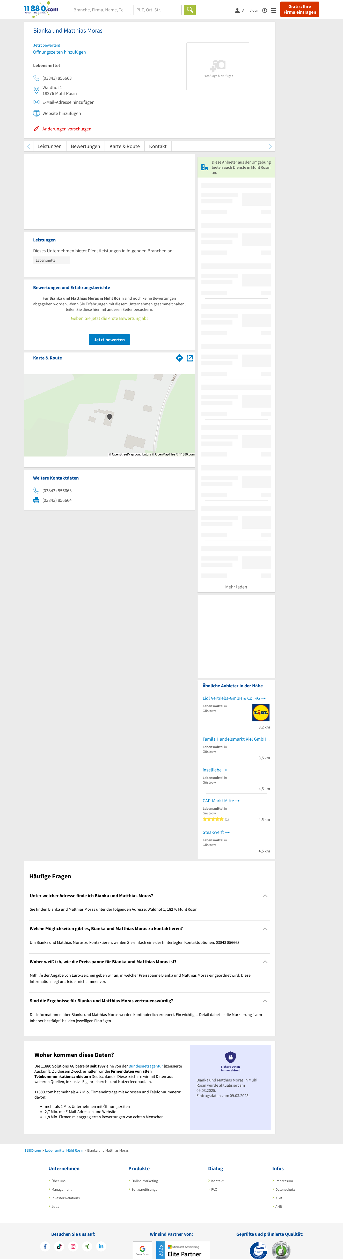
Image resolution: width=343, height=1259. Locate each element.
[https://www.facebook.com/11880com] (45, 1247)
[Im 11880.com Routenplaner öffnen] (179, 357)
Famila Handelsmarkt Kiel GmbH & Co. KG (236, 739)
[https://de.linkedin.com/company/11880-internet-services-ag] (101, 1247)
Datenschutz (285, 1189)
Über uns (58, 1181)
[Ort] (157, 10)
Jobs (55, 1206)
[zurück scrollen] (28, 146)
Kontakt (158, 146)
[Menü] (275, 10)
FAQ (214, 1189)
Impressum (284, 1181)
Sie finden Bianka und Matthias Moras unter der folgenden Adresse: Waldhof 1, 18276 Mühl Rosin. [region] (114, 909)
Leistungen (50, 146)
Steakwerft (213, 832)
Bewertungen (85, 146)
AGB (278, 1198)
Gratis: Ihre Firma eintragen (299, 9)
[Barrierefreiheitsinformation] (266, 10)
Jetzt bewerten (109, 340)
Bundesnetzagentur (146, 1066)
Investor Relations (66, 1198)
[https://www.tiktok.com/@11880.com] (59, 1247)
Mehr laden (236, 587)
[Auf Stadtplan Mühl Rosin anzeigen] (190, 358)
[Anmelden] (248, 10)
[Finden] (190, 10)
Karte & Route (125, 146)
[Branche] (101, 10)
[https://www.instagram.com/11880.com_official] (73, 1247)
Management (62, 1189)
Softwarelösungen (145, 1189)
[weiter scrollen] (270, 146)
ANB (278, 1206)
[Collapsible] (265, 896)
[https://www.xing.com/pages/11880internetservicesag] (87, 1247)
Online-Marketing (145, 1181)
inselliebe (212, 770)
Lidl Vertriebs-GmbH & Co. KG (231, 698)
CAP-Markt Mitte (218, 801)
